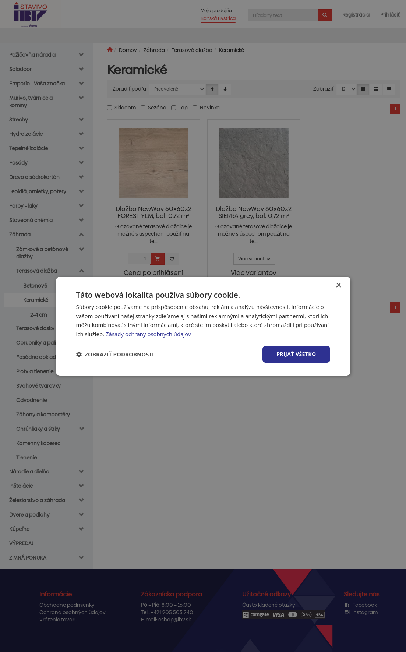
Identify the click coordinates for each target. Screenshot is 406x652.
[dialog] (203, 325)
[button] (115, 354)
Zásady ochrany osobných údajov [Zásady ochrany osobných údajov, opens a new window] (148, 334)
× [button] (338, 285)
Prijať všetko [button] (296, 353)
